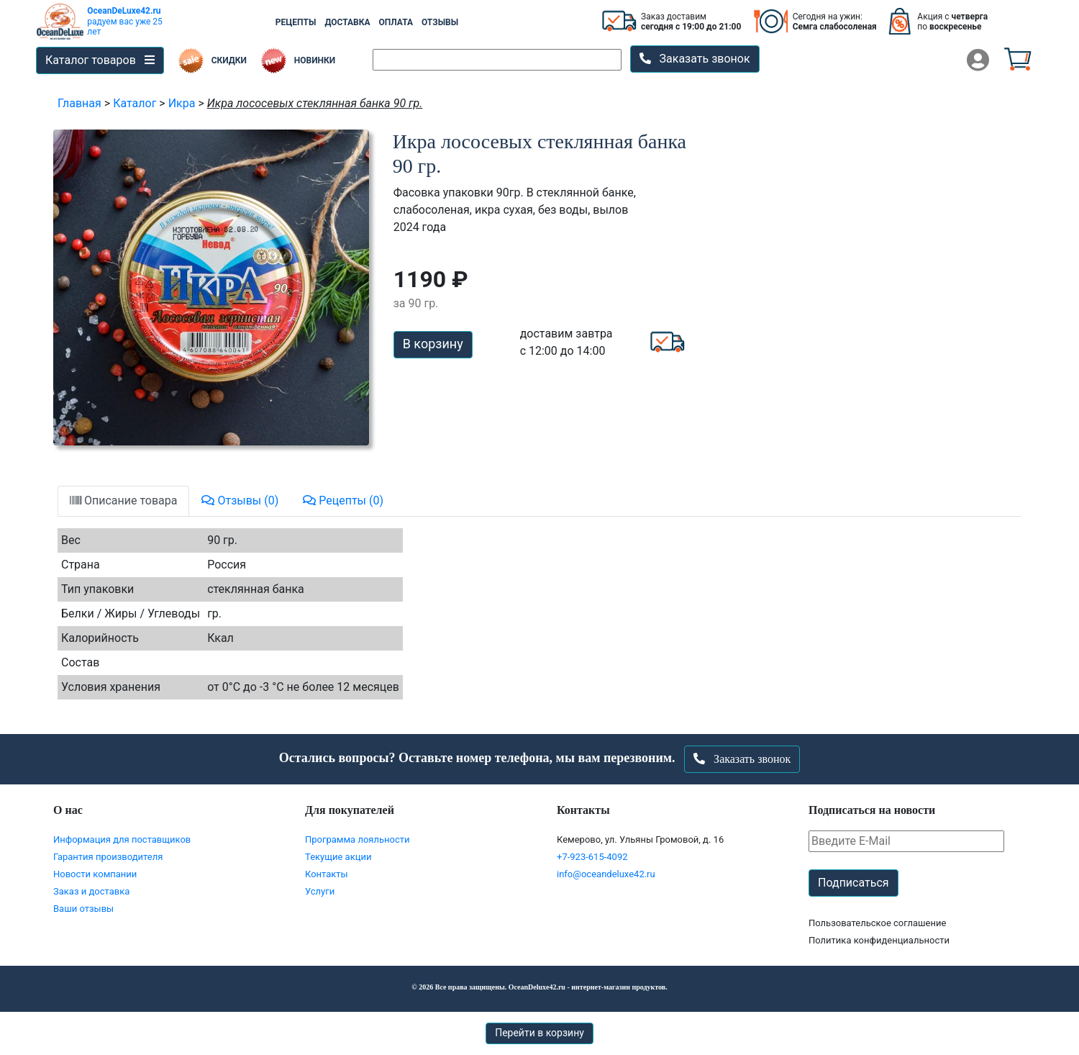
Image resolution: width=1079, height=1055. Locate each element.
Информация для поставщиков (122, 839)
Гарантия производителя (108, 856)
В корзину (433, 343)
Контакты (326, 874)
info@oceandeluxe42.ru (606, 874)
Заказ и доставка (91, 891)
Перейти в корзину (539, 1032)
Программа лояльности (357, 839)
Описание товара (123, 500)
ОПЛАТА (395, 22)
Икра (182, 103)
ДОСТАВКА (347, 22)
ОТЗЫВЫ (440, 22)
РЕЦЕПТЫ (296, 22)
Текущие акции (338, 856)
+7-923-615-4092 (592, 856)
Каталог (134, 103)
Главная (79, 103)
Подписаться (853, 882)
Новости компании (95, 874)
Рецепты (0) (343, 500)
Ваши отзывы (83, 908)
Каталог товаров (100, 60)
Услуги (319, 891)
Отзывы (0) (239, 500)
